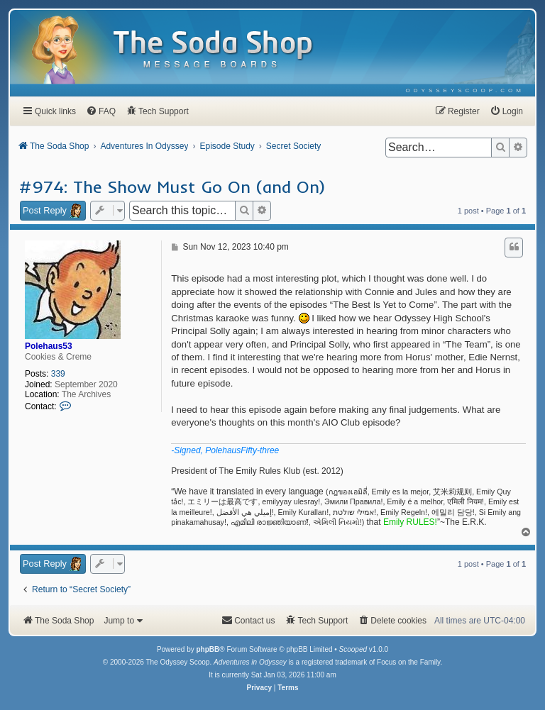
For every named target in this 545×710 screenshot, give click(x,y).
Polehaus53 (48, 346)
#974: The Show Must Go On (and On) (172, 186)
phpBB (207, 649)
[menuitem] (465, 90)
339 (58, 374)
